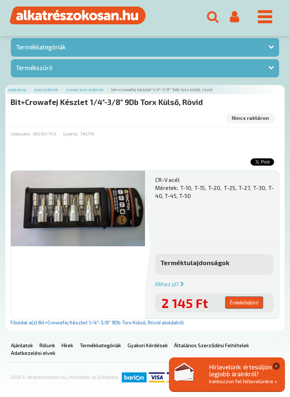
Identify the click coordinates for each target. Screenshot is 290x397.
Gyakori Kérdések (148, 345)
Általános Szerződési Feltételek (211, 345)
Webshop (17, 89)
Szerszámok (46, 89)
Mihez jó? (169, 284)
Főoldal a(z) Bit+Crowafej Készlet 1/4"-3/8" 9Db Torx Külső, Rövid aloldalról (97, 322)
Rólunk (47, 345)
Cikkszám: (21, 134)
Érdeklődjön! (244, 302)
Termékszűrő (34, 67)
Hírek (67, 345)
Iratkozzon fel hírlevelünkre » (243, 381)
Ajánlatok (22, 345)
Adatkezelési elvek (33, 353)
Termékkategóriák (41, 46)
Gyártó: (71, 134)
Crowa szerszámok (85, 89)
